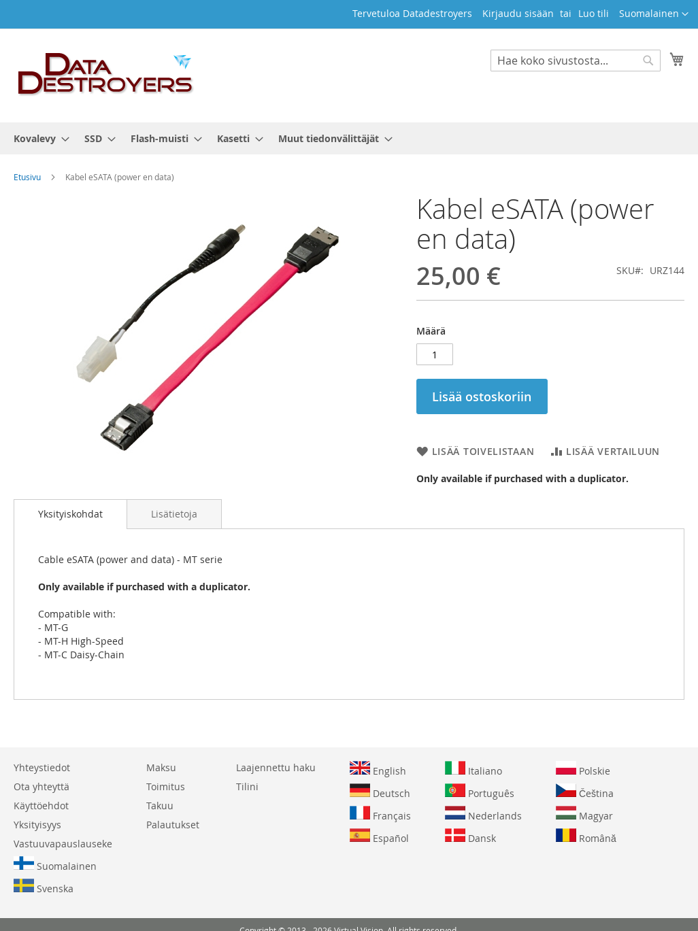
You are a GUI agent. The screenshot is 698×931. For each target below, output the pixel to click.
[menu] (349, 138)
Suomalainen (55, 864)
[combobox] (576, 60)
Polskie (583, 769)
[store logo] (106, 74)
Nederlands (483, 814)
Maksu (161, 767)
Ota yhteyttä (41, 786)
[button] (653, 14)
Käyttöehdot (41, 805)
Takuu (159, 805)
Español (379, 836)
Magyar (584, 814)
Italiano (473, 769)
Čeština (585, 791)
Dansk (470, 836)
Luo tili (593, 13)
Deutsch (380, 791)
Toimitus (165, 786)
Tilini (247, 786)
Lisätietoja (174, 513)
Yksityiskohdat (70, 513)
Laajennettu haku (276, 767)
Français (380, 814)
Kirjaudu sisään (518, 13)
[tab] (70, 514)
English (378, 769)
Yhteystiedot (42, 767)
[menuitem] (37, 138)
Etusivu (27, 176)
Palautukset (172, 824)
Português (479, 791)
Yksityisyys (37, 824)
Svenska (43, 887)
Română (586, 836)
